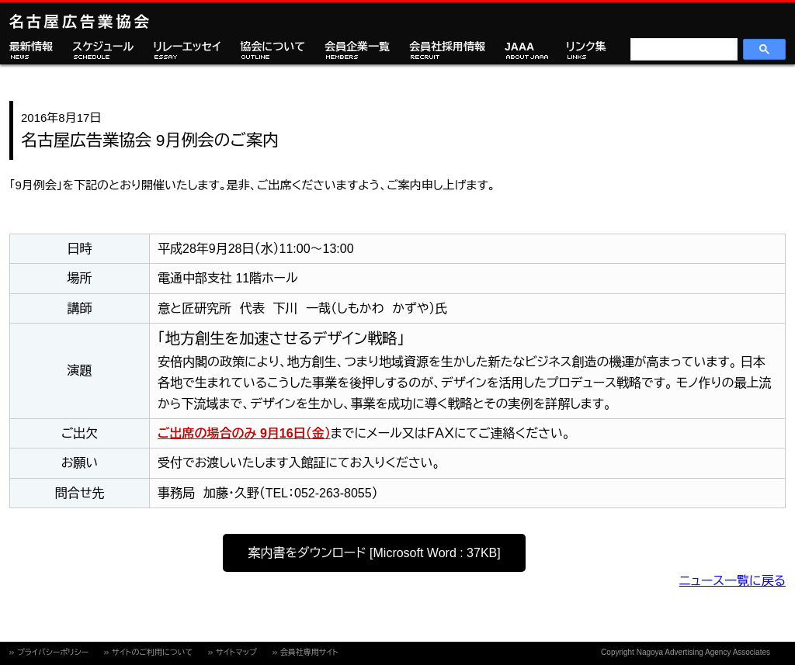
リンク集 (586, 47)
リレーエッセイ (186, 47)
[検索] (682, 50)
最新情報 (31, 47)
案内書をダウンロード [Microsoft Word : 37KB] (374, 552)
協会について (272, 47)
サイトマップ (236, 652)
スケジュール (103, 47)
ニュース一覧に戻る (732, 580)
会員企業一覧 (357, 47)
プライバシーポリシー (53, 652)
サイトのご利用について (152, 652)
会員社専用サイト (309, 652)
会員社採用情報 (447, 47)
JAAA (519, 47)
